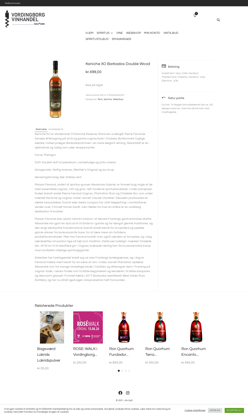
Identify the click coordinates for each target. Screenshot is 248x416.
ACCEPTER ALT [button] (234, 410)
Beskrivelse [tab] (43, 129)
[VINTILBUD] (171, 33)
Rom (100, 99)
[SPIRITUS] (105, 33)
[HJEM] (89, 33)
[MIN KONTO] (152, 33)
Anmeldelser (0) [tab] (61, 129)
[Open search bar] (218, 20)
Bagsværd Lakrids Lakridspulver (48, 354)
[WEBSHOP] (134, 33)
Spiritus (108, 99)
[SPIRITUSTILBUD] (97, 39)
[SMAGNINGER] (121, 39)
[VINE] (119, 33)
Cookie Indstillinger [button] (195, 410)
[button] (119, 371)
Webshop (118, 99)
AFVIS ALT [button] (215, 410)
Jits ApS (128, 400)
